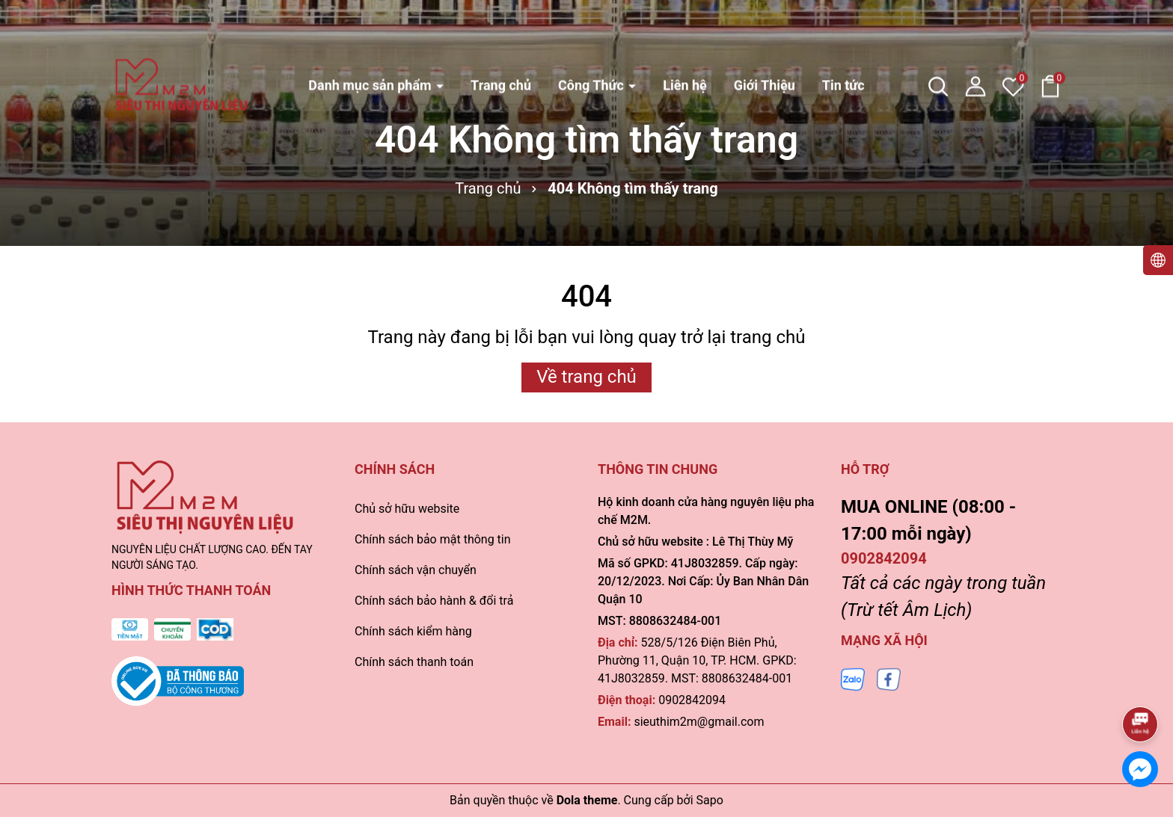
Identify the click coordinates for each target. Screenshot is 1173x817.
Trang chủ (501, 35)
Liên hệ (685, 35)
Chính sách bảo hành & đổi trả (434, 601)
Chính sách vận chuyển (416, 570)
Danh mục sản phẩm (371, 35)
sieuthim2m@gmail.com (699, 722)
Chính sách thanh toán (414, 662)
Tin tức (843, 35)
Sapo (709, 800)
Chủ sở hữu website (407, 509)
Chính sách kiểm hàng (413, 631)
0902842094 (692, 700)
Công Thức (592, 35)
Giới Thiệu (764, 35)
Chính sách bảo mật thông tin (433, 539)
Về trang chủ (586, 376)
